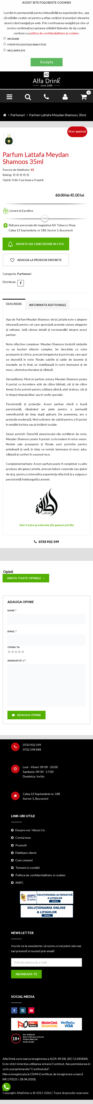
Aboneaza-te (26, 974)
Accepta (46, 62)
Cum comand (24, 860)
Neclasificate (14, 50)
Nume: (11, 610)
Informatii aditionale (47, 305)
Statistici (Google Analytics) (24, 44)
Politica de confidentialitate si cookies (40, 875)
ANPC (19, 882)
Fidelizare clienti (25, 852)
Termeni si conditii (27, 867)
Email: (12, 631)
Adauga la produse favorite (36, 260)
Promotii (21, 845)
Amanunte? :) (16, 660)
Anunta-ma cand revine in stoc (36, 244)
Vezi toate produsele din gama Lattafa (46, 525)
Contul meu (23, 837)
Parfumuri (17, 115)
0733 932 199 (32, 745)
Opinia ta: (13, 647)
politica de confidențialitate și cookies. (54, 33)
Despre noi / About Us (30, 830)
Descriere (14, 304)
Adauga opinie (26, 715)
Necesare (11, 38)
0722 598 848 (32, 749)
